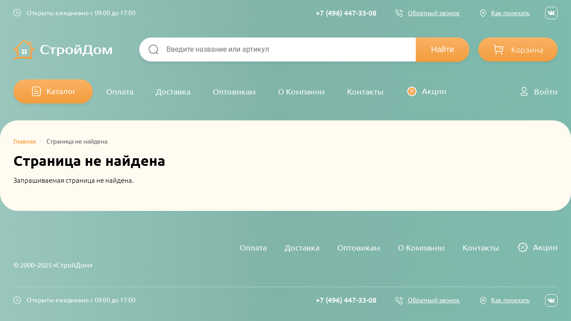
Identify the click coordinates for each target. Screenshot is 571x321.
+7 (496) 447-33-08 (346, 13)
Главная (24, 141)
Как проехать (510, 12)
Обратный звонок (434, 12)
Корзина (527, 49)
